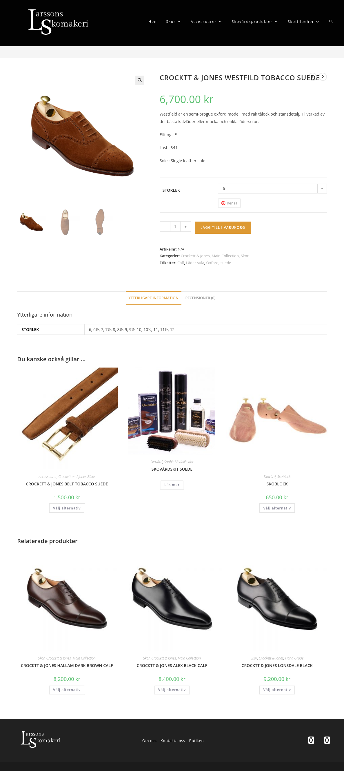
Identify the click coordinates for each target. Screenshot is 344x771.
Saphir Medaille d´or (178, 461)
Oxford (212, 262)
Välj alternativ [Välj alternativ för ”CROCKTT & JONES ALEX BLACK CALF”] (172, 689)
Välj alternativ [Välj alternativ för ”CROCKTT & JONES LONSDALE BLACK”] (277, 689)
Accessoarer (48, 476)
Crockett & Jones (195, 255)
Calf (180, 262)
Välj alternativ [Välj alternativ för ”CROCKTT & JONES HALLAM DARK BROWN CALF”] (67, 689)
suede (226, 262)
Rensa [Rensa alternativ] (232, 203)
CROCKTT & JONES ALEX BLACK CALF (172, 665)
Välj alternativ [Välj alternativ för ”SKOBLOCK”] (277, 508)
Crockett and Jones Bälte (76, 476)
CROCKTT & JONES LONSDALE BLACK (277, 665)
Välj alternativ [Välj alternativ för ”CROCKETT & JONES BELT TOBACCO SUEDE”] (67, 508)
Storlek (171, 190)
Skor (245, 255)
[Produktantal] (175, 226)
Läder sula (195, 262)
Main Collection (225, 255)
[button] (139, 80)
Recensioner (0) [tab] (200, 297)
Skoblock (284, 476)
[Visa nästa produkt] (323, 77)
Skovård (156, 461)
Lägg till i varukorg (223, 227)
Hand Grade (294, 658)
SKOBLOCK (276, 484)
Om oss (149, 740)
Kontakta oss (173, 740)
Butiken (196, 740)
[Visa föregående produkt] (313, 77)
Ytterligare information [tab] (154, 297)
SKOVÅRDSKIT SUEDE (172, 469)
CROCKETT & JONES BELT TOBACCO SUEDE (67, 484)
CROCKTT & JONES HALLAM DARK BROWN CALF (67, 665)
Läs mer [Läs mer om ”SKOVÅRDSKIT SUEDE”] (172, 484)
